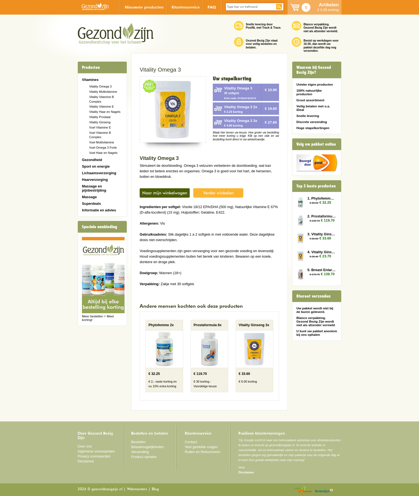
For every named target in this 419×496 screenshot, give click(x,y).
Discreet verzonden (313, 296)
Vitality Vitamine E (101, 106)
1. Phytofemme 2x (321, 198)
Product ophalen (144, 457)
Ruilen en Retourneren (202, 452)
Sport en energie (96, 166)
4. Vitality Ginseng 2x (321, 252)
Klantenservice (186, 7)
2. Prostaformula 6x (321, 216)
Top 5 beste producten (316, 186)
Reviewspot (324, 490)
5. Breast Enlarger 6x (321, 270)
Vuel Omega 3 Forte (103, 147)
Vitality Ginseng (100, 122)
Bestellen (138, 442)
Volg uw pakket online (316, 144)
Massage (89, 197)
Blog (155, 489)
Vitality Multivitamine (103, 91)
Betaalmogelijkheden (147, 447)
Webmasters (137, 489)
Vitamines (90, 80)
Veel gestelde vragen (201, 447)
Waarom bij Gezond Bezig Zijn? (313, 70)
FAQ (212, 7)
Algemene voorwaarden (96, 451)
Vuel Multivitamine (101, 142)
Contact (191, 442)
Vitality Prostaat (100, 117)
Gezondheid (92, 160)
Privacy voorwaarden (94, 456)
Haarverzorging (95, 180)
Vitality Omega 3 (100, 86)
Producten (91, 67)
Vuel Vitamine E (100, 127)
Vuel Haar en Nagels (103, 152)
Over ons (85, 446)
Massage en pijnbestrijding (94, 188)
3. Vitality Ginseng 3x (321, 234)
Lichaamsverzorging (99, 173)
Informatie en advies (99, 210)
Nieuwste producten (144, 7)
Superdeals (91, 203)
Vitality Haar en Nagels (104, 111)
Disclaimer (86, 461)
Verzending (140, 452)
